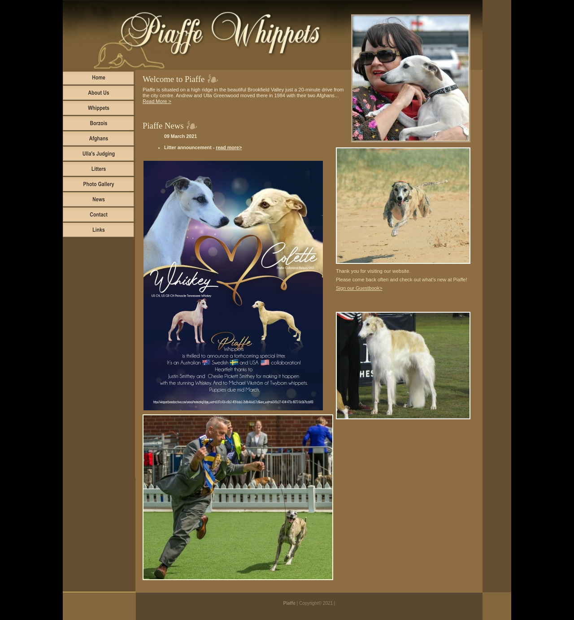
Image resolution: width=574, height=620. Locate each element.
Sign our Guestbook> (359, 288)
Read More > (157, 101)
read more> (229, 147)
